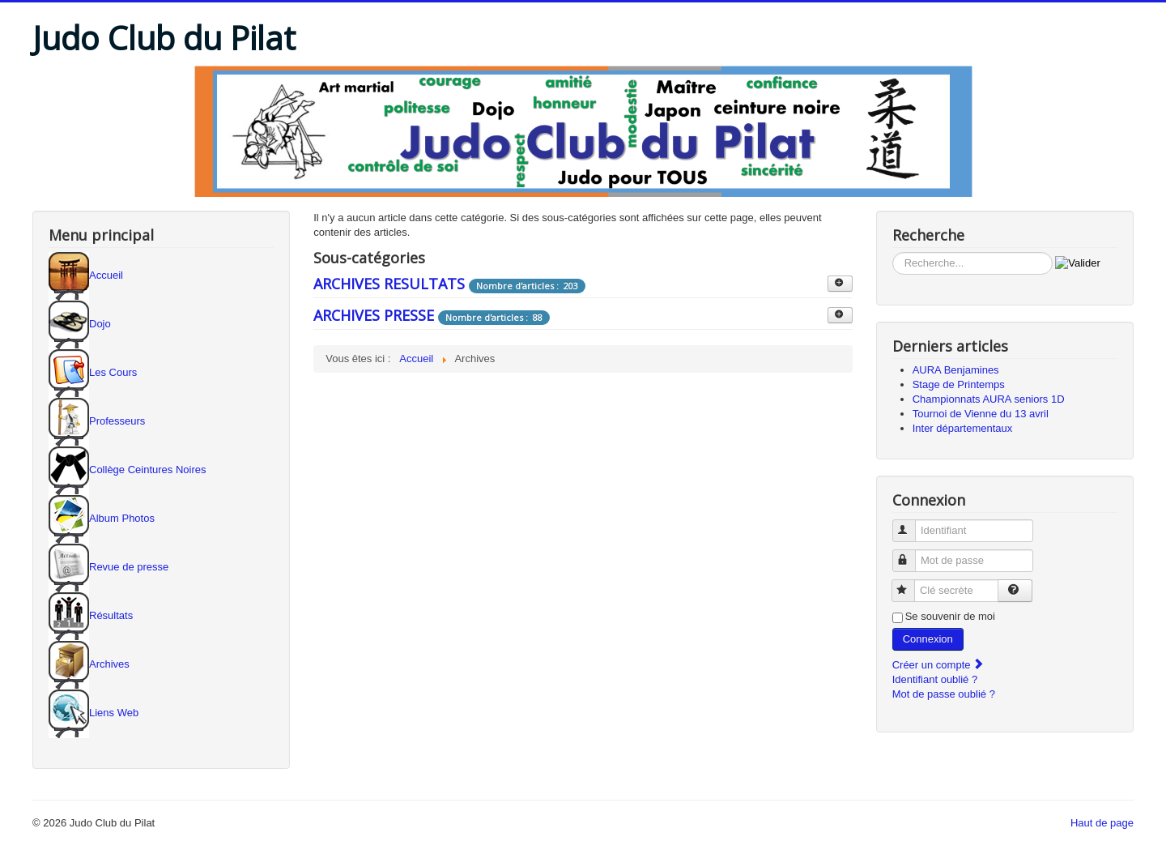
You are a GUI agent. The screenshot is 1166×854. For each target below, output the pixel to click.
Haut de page (1102, 823)
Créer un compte (938, 665)
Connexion (928, 639)
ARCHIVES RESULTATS (389, 283)
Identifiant (911, 523)
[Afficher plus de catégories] (840, 283)
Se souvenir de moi (950, 616)
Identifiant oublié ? (935, 679)
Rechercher (892, 252)
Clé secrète (910, 583)
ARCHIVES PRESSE (373, 315)
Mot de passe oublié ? (943, 694)
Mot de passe (911, 553)
